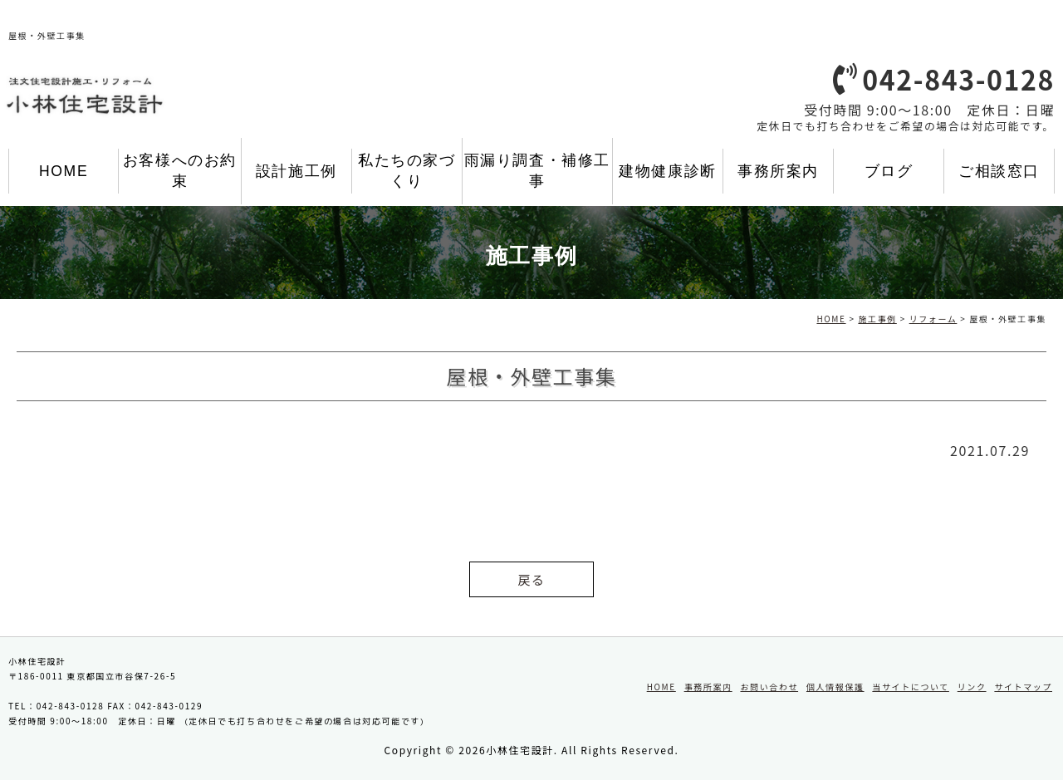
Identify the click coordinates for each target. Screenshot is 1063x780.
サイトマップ (1023, 686)
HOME (63, 171)
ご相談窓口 (999, 171)
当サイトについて (910, 686)
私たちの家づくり (407, 170)
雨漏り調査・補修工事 (537, 170)
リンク (972, 686)
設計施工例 (296, 171)
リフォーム (933, 318)
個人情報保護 (835, 686)
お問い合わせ (769, 686)
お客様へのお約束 (180, 170)
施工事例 (877, 318)
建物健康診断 (668, 171)
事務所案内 (778, 171)
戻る (531, 579)
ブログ (889, 171)
